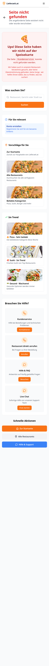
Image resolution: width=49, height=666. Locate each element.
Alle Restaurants (24, 436)
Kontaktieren (24, 330)
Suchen (24, 104)
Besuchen (24, 379)
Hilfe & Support (24, 444)
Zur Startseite (24, 428)
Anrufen (24, 354)
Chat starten (24, 408)
